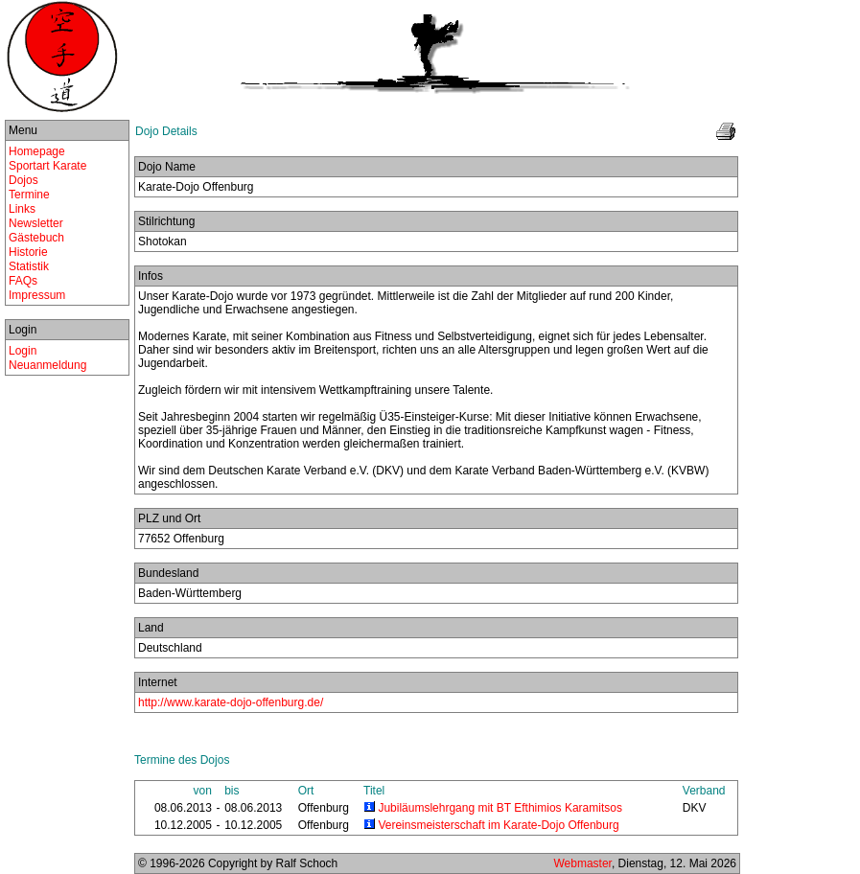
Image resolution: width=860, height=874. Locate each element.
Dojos (23, 180)
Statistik (29, 266)
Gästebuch (36, 237)
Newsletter (36, 223)
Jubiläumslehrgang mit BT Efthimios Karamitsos (500, 808)
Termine (29, 194)
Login (22, 350)
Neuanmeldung (47, 365)
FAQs (23, 281)
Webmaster (582, 863)
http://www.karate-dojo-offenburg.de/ (230, 702)
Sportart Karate (47, 165)
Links (22, 209)
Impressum (37, 295)
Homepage (37, 151)
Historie (28, 252)
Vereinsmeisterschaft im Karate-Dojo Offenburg (498, 825)
